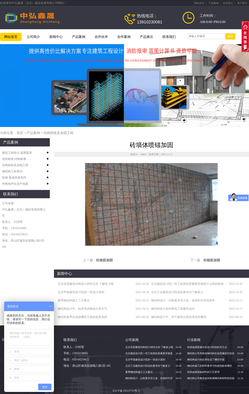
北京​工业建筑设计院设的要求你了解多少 (177, 292)
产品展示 (146, 37)
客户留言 (242, 3)
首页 (20, 133)
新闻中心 (56, 37)
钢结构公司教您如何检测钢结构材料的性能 (210, 378)
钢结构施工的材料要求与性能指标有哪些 (209, 365)
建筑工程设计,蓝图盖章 (17, 152)
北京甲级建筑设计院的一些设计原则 (81, 292)
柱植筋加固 (104, 260)
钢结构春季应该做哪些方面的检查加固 (82, 317)
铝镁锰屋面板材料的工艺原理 (203, 372)
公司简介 (33, 37)
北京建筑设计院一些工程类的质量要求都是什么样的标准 (187, 283)
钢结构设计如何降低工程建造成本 (173, 308)
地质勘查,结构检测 (14, 159)
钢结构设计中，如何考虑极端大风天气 (82, 308)
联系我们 (228, 3)
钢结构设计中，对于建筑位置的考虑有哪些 (178, 317)
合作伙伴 (101, 37)
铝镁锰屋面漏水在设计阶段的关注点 (207, 347)
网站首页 (199, 3)
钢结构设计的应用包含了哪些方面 (206, 359)
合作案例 (124, 37)
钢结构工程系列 (12, 171)
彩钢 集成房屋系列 (14, 177)
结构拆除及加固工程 (58, 133)
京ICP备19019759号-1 (125, 390)
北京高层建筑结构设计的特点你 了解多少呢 (86, 283)
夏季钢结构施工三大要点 (74, 300)
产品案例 (213, 3)
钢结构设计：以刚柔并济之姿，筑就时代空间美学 (183, 300)
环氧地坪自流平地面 (15, 183)
